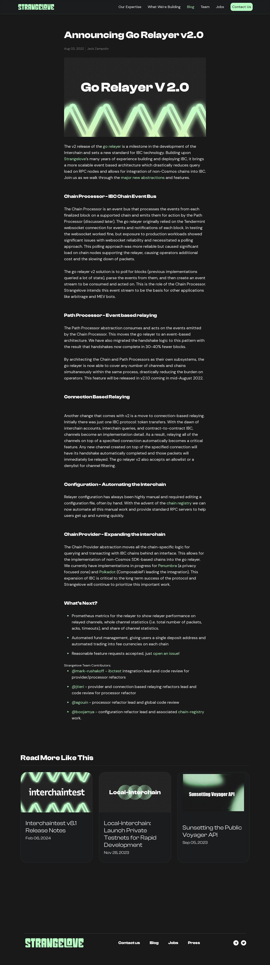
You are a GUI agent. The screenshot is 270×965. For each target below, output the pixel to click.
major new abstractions (143, 177)
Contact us (129, 942)
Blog (190, 6)
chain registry (179, 503)
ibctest (115, 671)
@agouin (80, 702)
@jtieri (78, 686)
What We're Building (164, 6)
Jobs (220, 6)
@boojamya (83, 711)
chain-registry (191, 711)
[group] (56, 817)
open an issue (166, 653)
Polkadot (107, 571)
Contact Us (241, 6)
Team (205, 6)
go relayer (112, 146)
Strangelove (75, 158)
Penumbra (167, 565)
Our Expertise (129, 6)
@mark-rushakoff (88, 671)
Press (194, 942)
